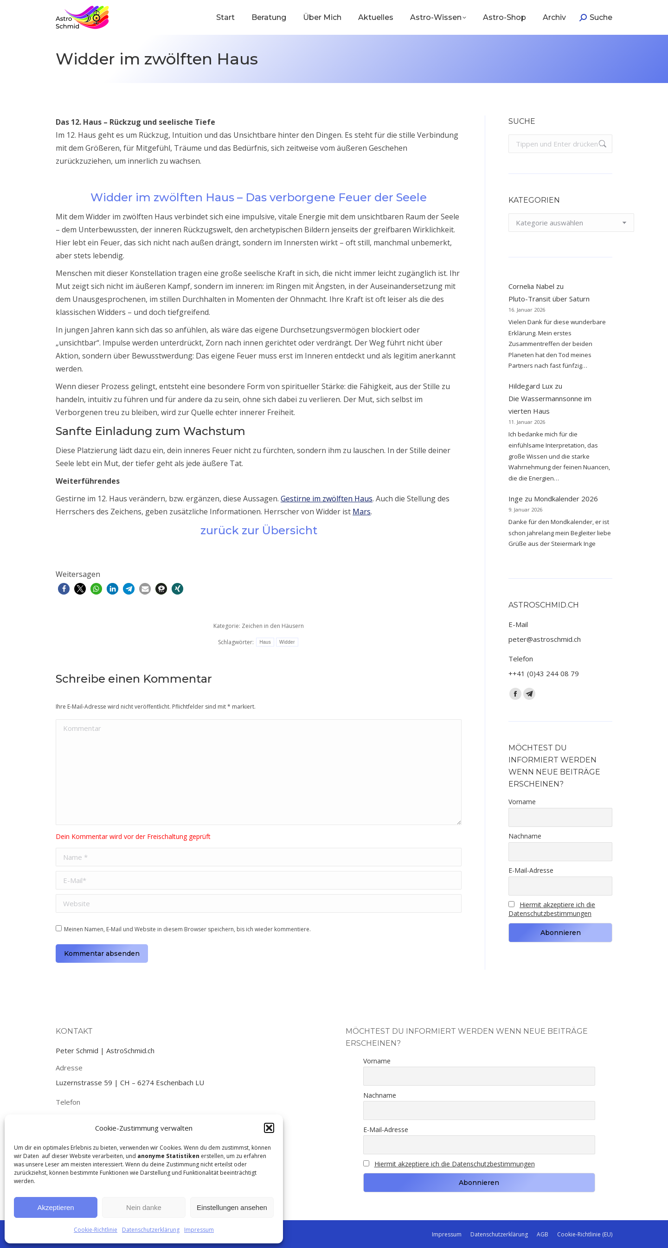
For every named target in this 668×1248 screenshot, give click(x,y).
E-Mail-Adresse (530, 870)
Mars (362, 511)
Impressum (199, 1230)
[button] (269, 1128)
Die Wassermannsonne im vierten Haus (549, 405)
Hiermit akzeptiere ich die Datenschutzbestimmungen (551, 909)
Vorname (522, 801)
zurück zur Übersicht (258, 530)
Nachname (524, 836)
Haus (265, 642)
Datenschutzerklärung (151, 1230)
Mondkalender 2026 (566, 498)
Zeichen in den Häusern (273, 626)
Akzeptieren (55, 1207)
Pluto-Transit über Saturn (549, 298)
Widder (287, 642)
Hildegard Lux (530, 385)
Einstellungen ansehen (232, 1207)
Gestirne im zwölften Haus (327, 498)
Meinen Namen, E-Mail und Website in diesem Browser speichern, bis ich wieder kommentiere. (187, 929)
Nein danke (143, 1207)
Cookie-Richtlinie (95, 1230)
